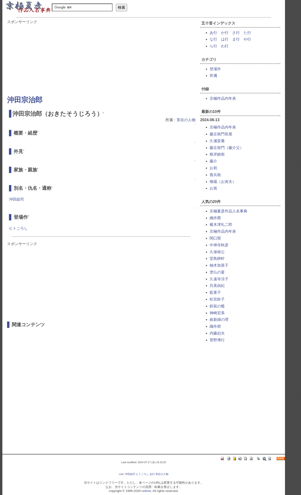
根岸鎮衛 (217, 154)
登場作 (215, 69)
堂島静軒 (217, 258)
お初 (213, 168)
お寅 (213, 188)
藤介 (213, 161)
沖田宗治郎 (24, 100)
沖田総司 (16, 199)
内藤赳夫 (217, 333)
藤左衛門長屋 (221, 134)
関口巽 (215, 238)
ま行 (236, 39)
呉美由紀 (217, 286)
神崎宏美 (217, 313)
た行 (247, 33)
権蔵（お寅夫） (223, 182)
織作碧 (215, 326)
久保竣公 (217, 252)
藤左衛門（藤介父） (227, 148)
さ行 (236, 33)
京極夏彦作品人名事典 (228, 211)
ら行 (213, 46)
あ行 (213, 33)
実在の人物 (186, 120)
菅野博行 (217, 340)
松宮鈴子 (217, 299)
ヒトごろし (18, 228)
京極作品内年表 (223, 98)
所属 (213, 76)
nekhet (146, 491)
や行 (247, 39)
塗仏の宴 (217, 272)
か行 (224, 33)
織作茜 (215, 218)
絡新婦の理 (219, 320)
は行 (224, 39)
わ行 (224, 46)
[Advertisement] (101, 58)
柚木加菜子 (219, 265)
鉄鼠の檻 (217, 306)
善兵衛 (215, 175)
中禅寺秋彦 (219, 245)
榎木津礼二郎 (221, 225)
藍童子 (215, 292)
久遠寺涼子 (219, 279)
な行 (213, 39)
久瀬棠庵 (217, 141)
